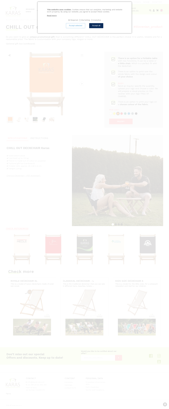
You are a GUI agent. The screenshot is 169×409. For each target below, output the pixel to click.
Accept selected (75, 26)
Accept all (96, 26)
